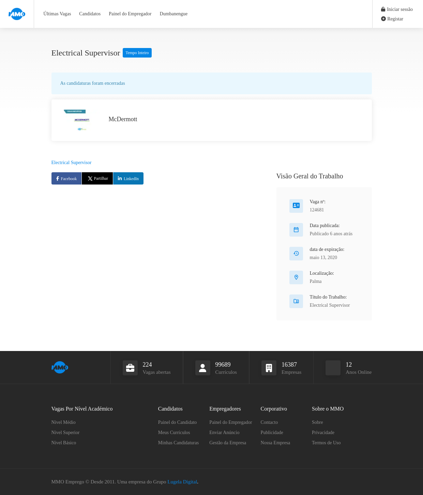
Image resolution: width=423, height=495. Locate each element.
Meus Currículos (174, 432)
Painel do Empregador (130, 13)
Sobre (317, 422)
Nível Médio (63, 422)
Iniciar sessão (397, 9)
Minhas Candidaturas (178, 442)
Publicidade (272, 432)
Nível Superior (65, 432)
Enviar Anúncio (224, 432)
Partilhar (97, 178)
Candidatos (90, 13)
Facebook (69, 178)
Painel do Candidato (177, 422)
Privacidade (323, 432)
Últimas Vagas (57, 13)
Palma (316, 281)
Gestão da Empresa (227, 442)
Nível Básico (63, 442)
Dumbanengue (174, 13)
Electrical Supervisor (71, 162)
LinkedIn (131, 178)
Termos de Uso (326, 442)
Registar (392, 18)
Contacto (269, 422)
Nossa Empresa (275, 442)
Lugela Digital (182, 481)
